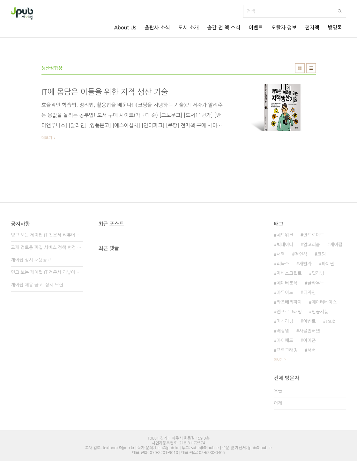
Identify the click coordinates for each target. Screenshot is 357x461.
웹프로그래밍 (289, 311)
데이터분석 (287, 283)
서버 (312, 350)
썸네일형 (300, 68)
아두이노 (285, 292)
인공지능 (320, 311)
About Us (125, 27)
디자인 (309, 292)
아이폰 (309, 340)
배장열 (283, 331)
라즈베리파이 (289, 302)
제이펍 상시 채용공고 (31, 260)
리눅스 (283, 264)
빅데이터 (285, 244)
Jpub (331, 321)
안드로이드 (313, 235)
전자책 (312, 27)
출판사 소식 (157, 27)
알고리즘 (311, 244)
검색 (340, 11)
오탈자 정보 (284, 27)
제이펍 (336, 244)
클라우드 (316, 283)
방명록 (335, 27)
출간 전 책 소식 (223, 27)
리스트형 (311, 68)
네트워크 (285, 235)
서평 (281, 254)
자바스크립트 (289, 273)
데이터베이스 (324, 302)
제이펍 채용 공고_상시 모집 (37, 285)
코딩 (321, 254)
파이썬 (328, 264)
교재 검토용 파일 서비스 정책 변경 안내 (47, 247)
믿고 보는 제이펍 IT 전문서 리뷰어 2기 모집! (47, 272)
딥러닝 (318, 273)
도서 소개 (188, 27)
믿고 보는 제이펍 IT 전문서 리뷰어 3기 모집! (47, 235)
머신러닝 (285, 321)
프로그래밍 (287, 350)
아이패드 (285, 340)
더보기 (278, 359)
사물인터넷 (309, 331)
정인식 (301, 254)
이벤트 (256, 27)
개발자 (305, 264)
